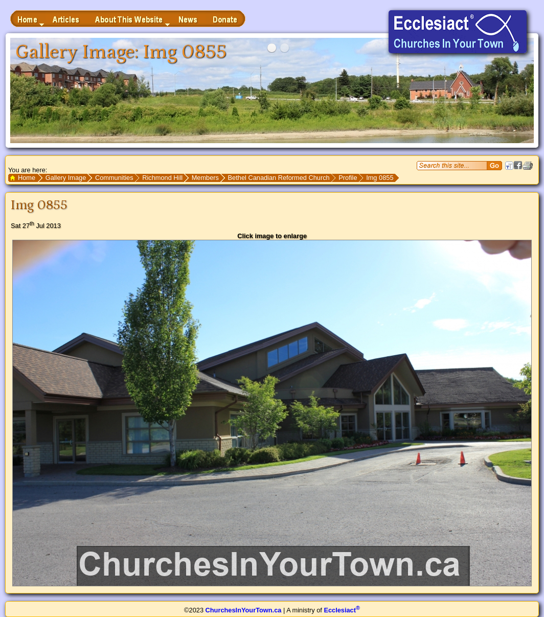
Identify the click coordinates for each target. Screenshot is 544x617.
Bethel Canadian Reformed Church (279, 177)
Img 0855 (379, 177)
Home (26, 177)
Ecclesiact (341, 610)
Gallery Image (66, 177)
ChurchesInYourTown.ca (244, 610)
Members (205, 177)
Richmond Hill (162, 177)
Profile (347, 177)
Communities (114, 177)
